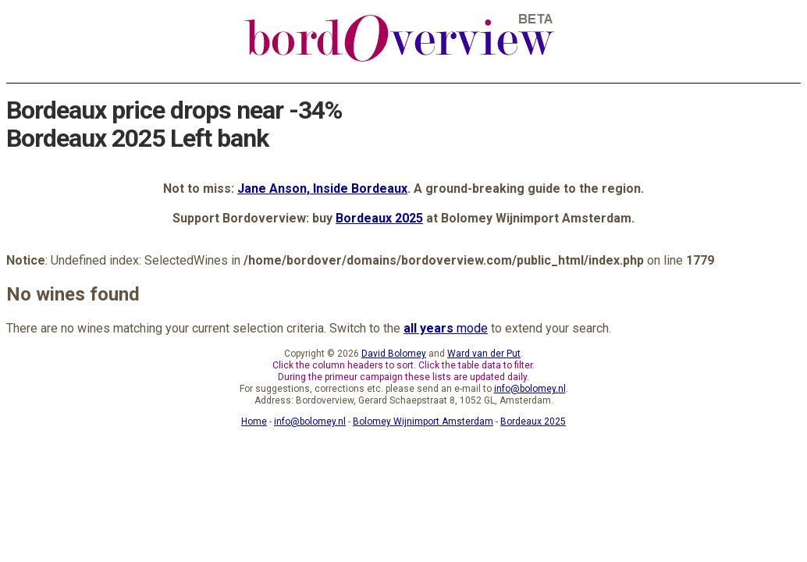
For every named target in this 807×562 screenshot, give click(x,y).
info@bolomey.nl (530, 388)
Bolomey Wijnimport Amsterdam (423, 421)
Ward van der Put (484, 353)
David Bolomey (393, 353)
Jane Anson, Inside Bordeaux (322, 188)
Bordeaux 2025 (379, 218)
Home (254, 421)
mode (446, 328)
